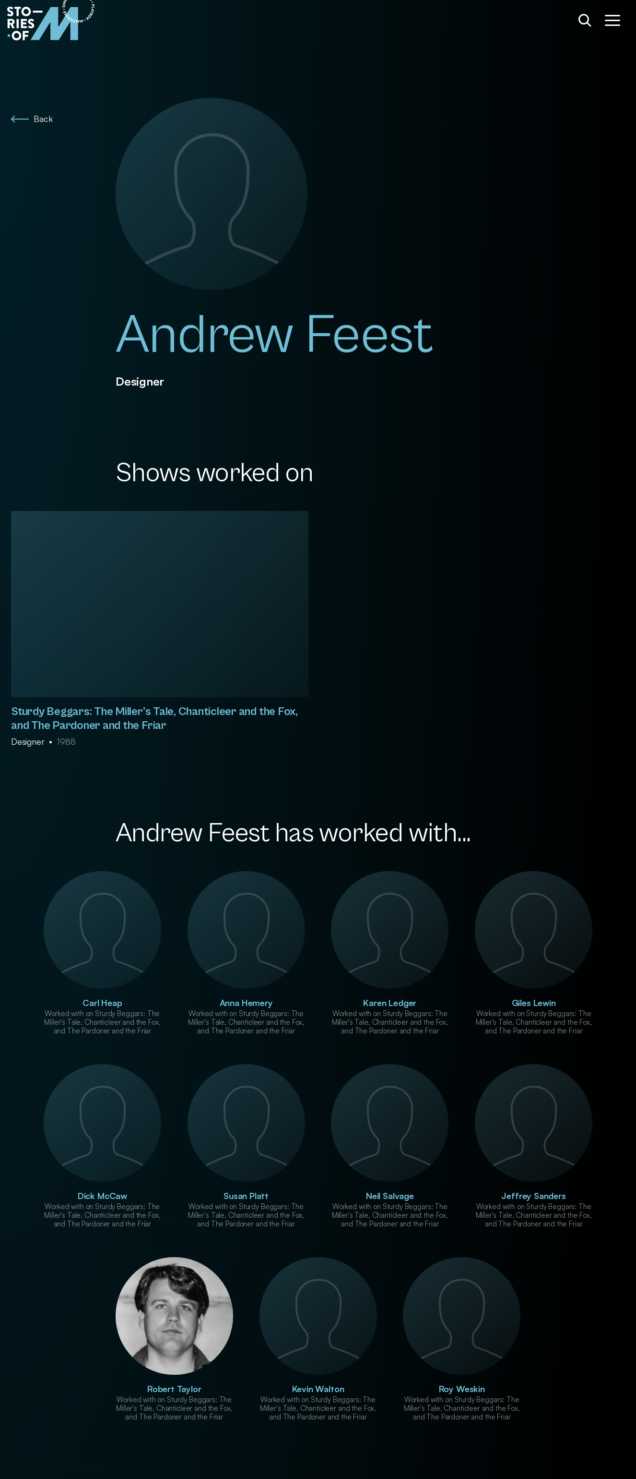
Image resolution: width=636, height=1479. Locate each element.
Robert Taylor (174, 1388)
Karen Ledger (389, 1002)
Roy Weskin (462, 1388)
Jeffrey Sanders (533, 1195)
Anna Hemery (246, 1002)
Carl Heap (102, 1002)
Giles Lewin (534, 1002)
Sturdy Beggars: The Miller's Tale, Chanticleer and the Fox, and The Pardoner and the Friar (154, 718)
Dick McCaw (102, 1195)
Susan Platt (246, 1195)
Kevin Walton (318, 1388)
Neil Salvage (390, 1195)
